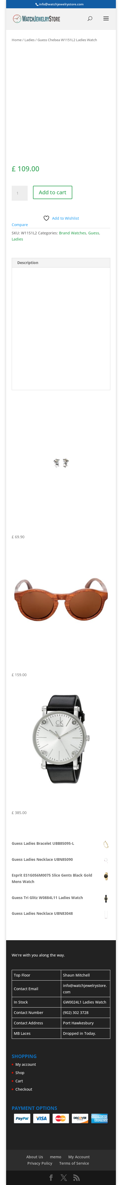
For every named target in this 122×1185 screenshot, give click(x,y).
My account (25, 1064)
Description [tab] (27, 262)
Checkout (23, 1089)
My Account (79, 1156)
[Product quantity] (20, 193)
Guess (93, 232)
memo (55, 1156)
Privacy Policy (39, 1163)
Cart (19, 1080)
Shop (19, 1072)
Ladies (29, 39)
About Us (34, 1156)
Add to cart (52, 192)
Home (17, 39)
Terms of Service (74, 1163)
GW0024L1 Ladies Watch (84, 1002)
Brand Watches (72, 232)
